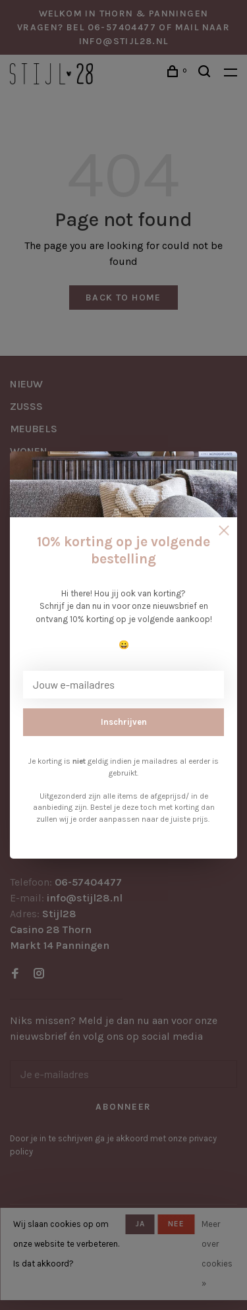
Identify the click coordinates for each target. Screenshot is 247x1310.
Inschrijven (124, 722)
